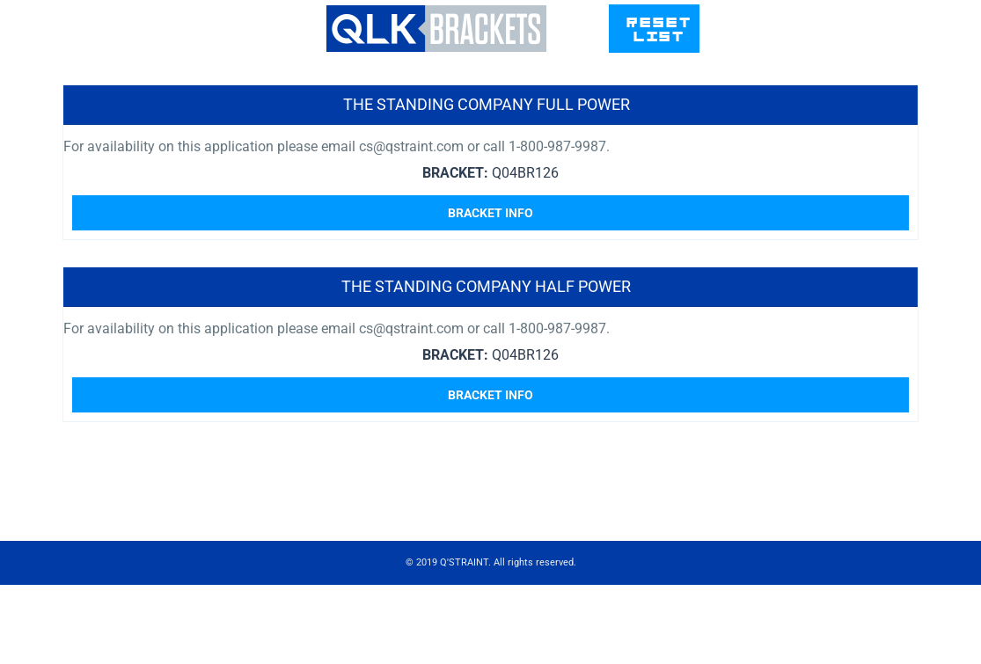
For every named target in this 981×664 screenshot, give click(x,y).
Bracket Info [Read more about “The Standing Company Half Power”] (490, 395)
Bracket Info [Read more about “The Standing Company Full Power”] (490, 213)
